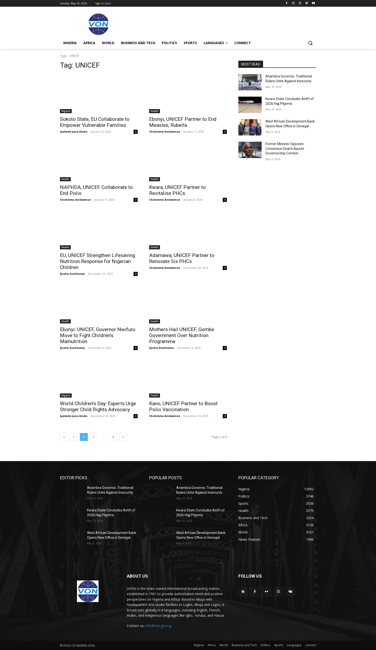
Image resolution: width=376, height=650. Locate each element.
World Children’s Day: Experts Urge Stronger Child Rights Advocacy (98, 406)
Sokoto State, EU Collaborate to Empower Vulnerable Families (94, 122)
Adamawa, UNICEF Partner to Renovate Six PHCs (181, 258)
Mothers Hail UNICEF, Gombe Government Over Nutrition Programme (181, 335)
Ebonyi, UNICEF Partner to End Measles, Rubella (183, 122)
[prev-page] (64, 437)
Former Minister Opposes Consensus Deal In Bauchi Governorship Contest (284, 148)
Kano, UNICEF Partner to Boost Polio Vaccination (183, 406)
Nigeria (65, 111)
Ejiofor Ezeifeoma (72, 273)
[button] (310, 43)
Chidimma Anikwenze (164, 131)
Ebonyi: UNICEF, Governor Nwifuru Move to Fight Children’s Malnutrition (97, 335)
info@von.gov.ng (158, 625)
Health (155, 111)
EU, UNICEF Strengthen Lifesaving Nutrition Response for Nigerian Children (97, 261)
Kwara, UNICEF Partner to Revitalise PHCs (177, 190)
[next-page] (123, 437)
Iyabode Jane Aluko (73, 131)
